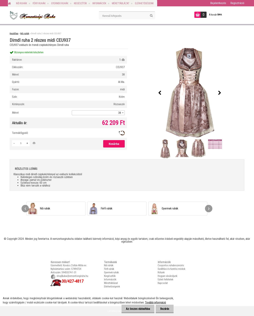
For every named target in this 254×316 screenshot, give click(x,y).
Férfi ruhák (39, 3)
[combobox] (98, 112)
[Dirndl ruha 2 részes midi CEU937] (189, 93)
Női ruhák (21, 3)
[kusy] (21, 143)
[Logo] (32, 15)
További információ (155, 302)
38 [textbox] (119, 113)
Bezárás (164, 309)
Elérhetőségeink (144, 3)
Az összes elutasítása (138, 309)
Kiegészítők (80, 3)
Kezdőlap (14, 33)
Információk (99, 3)
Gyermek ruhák (59, 3)
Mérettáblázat (120, 3)
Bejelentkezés (218, 3)
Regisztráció (237, 3)
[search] (151, 15)
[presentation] (160, 93)
